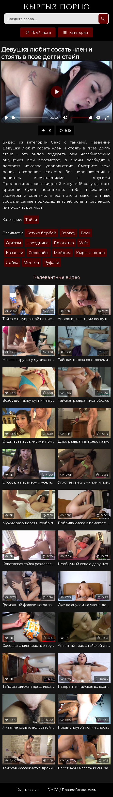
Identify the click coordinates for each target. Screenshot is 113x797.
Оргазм (13, 242)
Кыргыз (56, 7)
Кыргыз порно (90, 252)
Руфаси (51, 262)
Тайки (31, 219)
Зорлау (68, 233)
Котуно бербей (41, 233)
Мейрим (62, 252)
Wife (83, 242)
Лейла (12, 262)
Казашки (14, 252)
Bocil (85, 233)
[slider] (30, 117)
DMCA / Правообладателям (72, 790)
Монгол (31, 262)
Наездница (37, 242)
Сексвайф (38, 252)
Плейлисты (38, 32)
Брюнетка (64, 242)
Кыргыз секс (27, 790)
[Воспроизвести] (6, 118)
